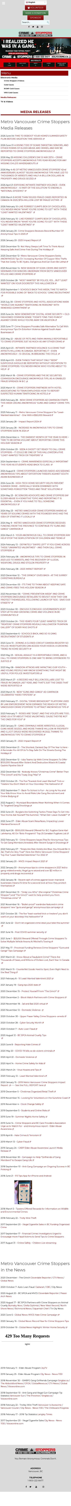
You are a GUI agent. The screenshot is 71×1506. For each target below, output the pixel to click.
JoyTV (44, 1368)
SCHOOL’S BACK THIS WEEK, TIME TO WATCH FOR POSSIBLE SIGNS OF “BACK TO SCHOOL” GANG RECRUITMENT (35, 292)
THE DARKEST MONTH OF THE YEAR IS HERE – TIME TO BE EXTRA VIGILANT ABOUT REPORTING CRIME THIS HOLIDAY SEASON (35, 440)
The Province (33, 1395)
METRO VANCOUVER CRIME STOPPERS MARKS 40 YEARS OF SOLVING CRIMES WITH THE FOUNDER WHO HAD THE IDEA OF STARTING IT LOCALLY (34, 514)
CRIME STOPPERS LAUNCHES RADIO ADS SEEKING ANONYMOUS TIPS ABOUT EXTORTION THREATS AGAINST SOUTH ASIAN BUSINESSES (35, 474)
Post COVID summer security (30, 932)
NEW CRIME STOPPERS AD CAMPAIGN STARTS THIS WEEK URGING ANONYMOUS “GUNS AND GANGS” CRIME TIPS (35, 403)
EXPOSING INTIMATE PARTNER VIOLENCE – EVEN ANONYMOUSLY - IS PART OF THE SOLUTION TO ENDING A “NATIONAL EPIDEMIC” (33, 188)
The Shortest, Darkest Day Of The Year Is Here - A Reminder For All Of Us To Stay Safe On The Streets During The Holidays (35, 750)
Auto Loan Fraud (28, 1029)
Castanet (40, 1287)
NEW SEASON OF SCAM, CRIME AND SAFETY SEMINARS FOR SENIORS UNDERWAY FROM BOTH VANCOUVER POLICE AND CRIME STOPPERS (34, 271)
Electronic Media (9, 77)
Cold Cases (9, 85)
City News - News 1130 (51, 1374)
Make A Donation (35, 13)
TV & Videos (7, 101)
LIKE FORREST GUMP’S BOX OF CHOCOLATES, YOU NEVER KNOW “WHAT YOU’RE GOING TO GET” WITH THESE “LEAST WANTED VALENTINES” (34, 209)
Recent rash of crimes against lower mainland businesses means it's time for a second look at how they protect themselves (33, 883)
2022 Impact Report (29, 741)
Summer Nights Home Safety (31, 1116)
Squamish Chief (41, 1308)
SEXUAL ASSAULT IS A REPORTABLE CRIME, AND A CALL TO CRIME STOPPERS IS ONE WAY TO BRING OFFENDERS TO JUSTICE (35, 658)
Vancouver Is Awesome (50, 1405)
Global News (7, 1280)
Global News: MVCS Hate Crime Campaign (37, 1315)
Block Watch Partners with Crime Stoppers (43, 997)
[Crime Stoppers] (35, 33)
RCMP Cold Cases (11, 89)
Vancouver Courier (10, 1408)
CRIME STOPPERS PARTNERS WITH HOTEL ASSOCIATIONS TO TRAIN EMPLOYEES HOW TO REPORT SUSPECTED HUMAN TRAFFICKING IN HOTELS (31, 391)
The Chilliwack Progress (57, 1408)
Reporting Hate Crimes (27, 1044)
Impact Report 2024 (30, 421)
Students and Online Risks (35, 1110)
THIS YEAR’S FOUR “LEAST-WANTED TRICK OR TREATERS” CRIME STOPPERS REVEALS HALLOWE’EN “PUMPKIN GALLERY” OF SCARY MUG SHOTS (34, 624)
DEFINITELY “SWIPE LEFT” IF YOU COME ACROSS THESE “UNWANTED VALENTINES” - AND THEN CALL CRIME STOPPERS (35, 547)
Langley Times (45, 1414)
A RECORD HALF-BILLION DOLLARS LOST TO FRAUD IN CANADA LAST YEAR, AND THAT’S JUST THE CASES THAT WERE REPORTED (34, 682)
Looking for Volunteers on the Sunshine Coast (45, 1098)
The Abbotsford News (12, 1383)
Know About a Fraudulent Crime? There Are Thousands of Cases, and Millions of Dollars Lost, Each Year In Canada (35, 960)
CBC (48, 1287)
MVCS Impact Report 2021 (33, 861)
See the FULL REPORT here (30, 1085)
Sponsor (35, 18)
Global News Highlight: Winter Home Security (43, 1327)
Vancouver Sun (17, 1395)
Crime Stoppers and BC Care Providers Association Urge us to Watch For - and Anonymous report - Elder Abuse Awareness (33, 1126)
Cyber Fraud (24, 1141)
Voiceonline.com (16, 1386)
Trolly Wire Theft (28, 1218)
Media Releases (8, 97)
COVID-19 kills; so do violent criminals (35, 1051)
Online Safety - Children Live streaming (36, 1243)
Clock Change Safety (32, 1104)
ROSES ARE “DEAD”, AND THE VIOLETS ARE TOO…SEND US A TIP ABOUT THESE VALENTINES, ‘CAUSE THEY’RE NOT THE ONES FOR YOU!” (35, 716)
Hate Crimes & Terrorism (27, 1135)
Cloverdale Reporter (41, 1277)
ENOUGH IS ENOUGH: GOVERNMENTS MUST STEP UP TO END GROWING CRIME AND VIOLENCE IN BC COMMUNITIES (33, 612)
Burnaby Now (15, 1305)
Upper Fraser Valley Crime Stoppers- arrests (43, 1016)
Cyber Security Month (32, 1022)
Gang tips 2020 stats (29, 985)
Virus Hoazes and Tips (29, 1070)
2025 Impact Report (29, 240)
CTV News (58, 1277)
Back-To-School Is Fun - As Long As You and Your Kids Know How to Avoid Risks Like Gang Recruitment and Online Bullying (33, 793)
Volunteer (35, 7)
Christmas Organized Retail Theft (38, 1091)
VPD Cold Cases (11, 93)
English (30, 2)
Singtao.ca (63, 1380)
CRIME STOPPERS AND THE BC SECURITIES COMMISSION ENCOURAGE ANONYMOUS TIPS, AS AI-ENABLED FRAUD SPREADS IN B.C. (33, 378)
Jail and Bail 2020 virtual (35, 1004)
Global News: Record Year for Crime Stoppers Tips (43, 1321)
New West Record (50, 1305)
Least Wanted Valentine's (33, 1076)
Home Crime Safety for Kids (30, 1063)
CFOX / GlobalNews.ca (36, 1383)
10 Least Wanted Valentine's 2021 (36, 978)
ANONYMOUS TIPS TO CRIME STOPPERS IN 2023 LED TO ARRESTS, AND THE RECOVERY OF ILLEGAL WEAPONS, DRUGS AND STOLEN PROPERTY (33, 559)
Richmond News (23, 1308)
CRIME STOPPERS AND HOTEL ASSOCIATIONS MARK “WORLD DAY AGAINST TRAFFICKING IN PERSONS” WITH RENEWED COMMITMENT (35, 305)
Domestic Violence (32, 1010)
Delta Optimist (31, 1305)
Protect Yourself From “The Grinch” (40, 991)
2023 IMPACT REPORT (32, 569)
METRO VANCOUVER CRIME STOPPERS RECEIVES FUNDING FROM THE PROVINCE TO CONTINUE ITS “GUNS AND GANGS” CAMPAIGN (33, 526)
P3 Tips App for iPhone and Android (33, 1176)
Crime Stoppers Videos (14, 81)
